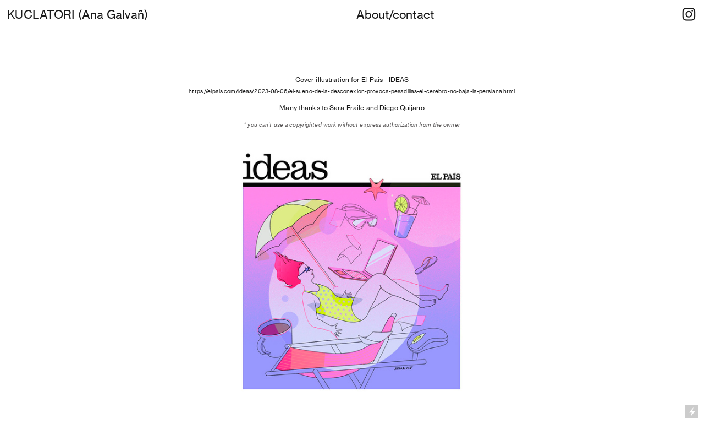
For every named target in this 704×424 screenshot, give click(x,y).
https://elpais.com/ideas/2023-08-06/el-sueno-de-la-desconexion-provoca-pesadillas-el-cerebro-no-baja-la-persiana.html (352, 91)
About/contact (395, 14)
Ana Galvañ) (115, 14)
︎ (689, 14)
